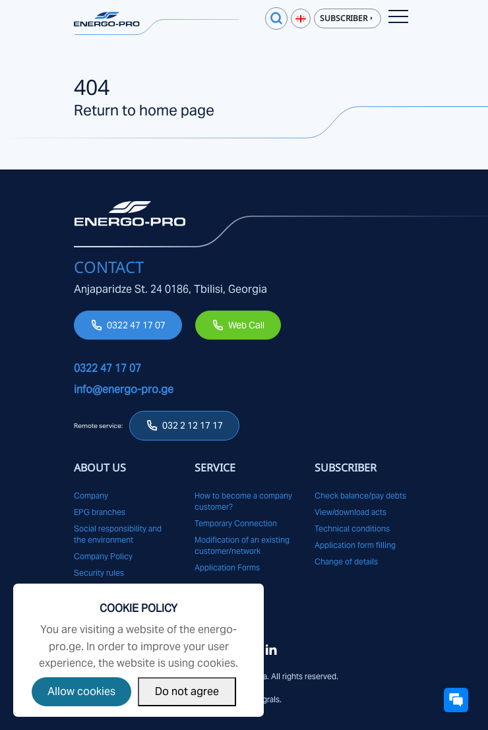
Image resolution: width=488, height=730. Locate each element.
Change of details (346, 561)
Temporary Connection (236, 523)
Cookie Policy (138, 608)
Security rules (99, 573)
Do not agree (187, 691)
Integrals (264, 699)
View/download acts (350, 512)
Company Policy (103, 556)
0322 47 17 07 (136, 325)
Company (91, 496)
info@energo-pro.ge (123, 389)
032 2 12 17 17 (192, 425)
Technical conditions (352, 528)
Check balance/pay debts (360, 496)
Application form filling (355, 545)
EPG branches (99, 512)
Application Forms (227, 567)
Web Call (246, 325)
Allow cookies (81, 691)
